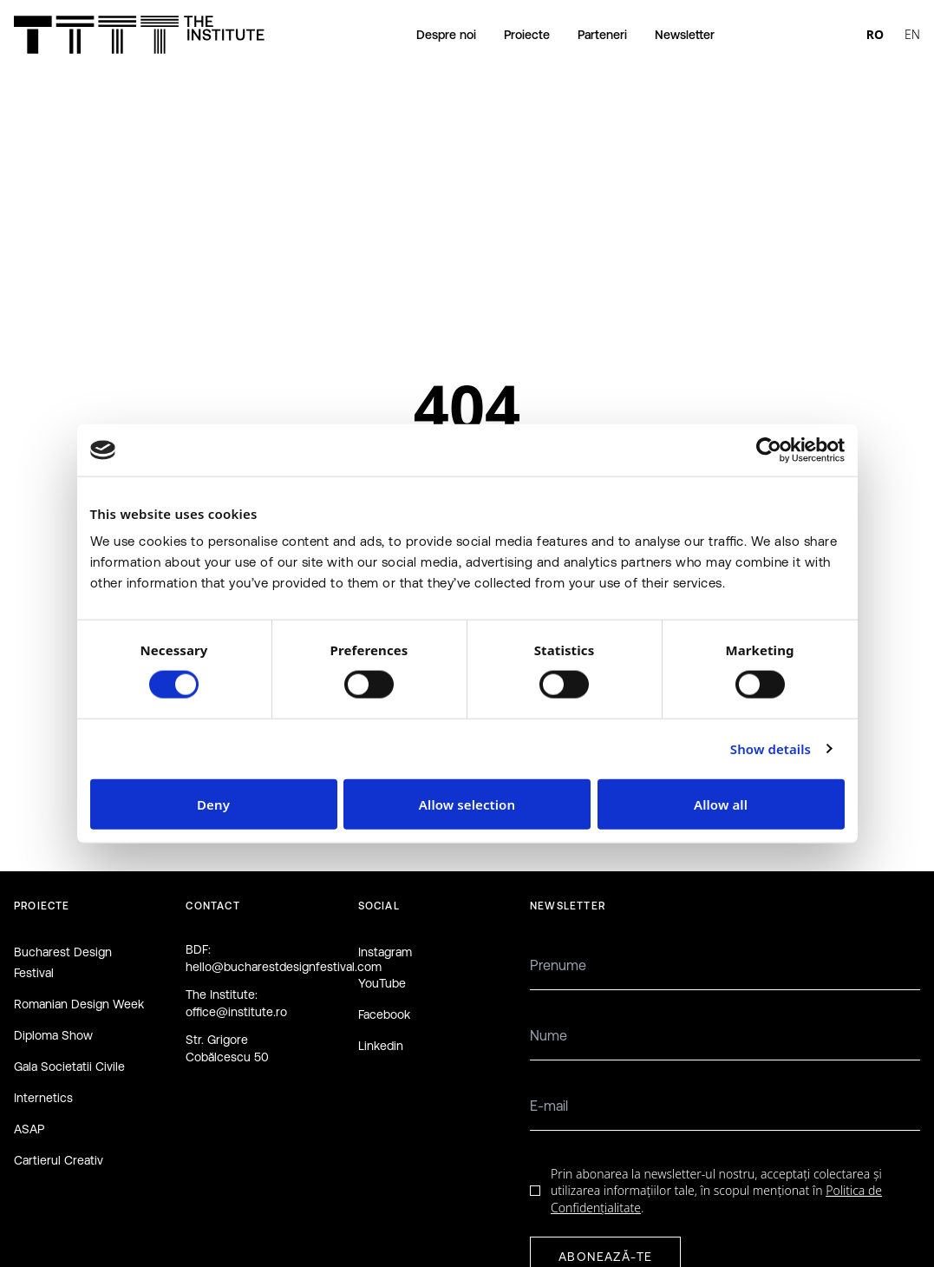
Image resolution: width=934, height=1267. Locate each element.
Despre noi (446, 35)
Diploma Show (53, 1035)
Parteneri (602, 35)
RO (875, 34)
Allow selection (467, 803)
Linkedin (380, 1046)
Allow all (721, 803)
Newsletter (685, 35)
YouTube (382, 983)
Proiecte (527, 35)
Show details (770, 749)
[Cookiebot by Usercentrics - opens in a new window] (769, 450)
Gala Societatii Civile (69, 1066)
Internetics (43, 1098)
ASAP (29, 1129)
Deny (213, 803)
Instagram (385, 952)
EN (912, 34)
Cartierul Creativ (58, 1160)
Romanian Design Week (79, 1004)
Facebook (384, 1014)
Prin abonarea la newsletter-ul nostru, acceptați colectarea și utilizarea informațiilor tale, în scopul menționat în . (716, 1190)
